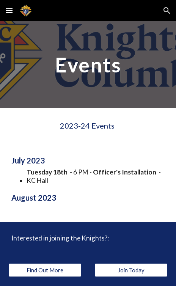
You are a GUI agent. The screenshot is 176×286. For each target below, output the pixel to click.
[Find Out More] (45, 270)
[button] (9, 10)
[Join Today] (131, 270)
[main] (88, 65)
